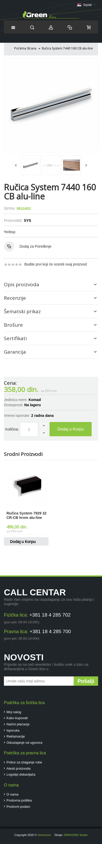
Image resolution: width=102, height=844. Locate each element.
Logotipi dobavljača (20, 774)
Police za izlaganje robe (24, 762)
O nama (12, 794)
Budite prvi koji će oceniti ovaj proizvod (55, 264)
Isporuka (12, 730)
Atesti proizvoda (18, 768)
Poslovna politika (19, 800)
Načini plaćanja (17, 724)
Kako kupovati (17, 718)
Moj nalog (13, 712)
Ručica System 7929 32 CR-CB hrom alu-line (26, 515)
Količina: (12, 429)
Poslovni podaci (18, 807)
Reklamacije (15, 736)
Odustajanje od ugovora (24, 743)
